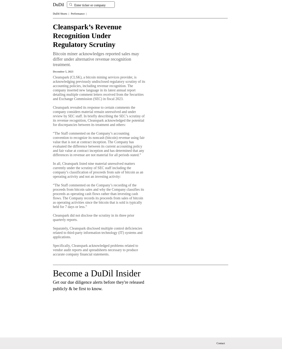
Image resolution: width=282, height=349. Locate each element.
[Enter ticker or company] (90, 5)
